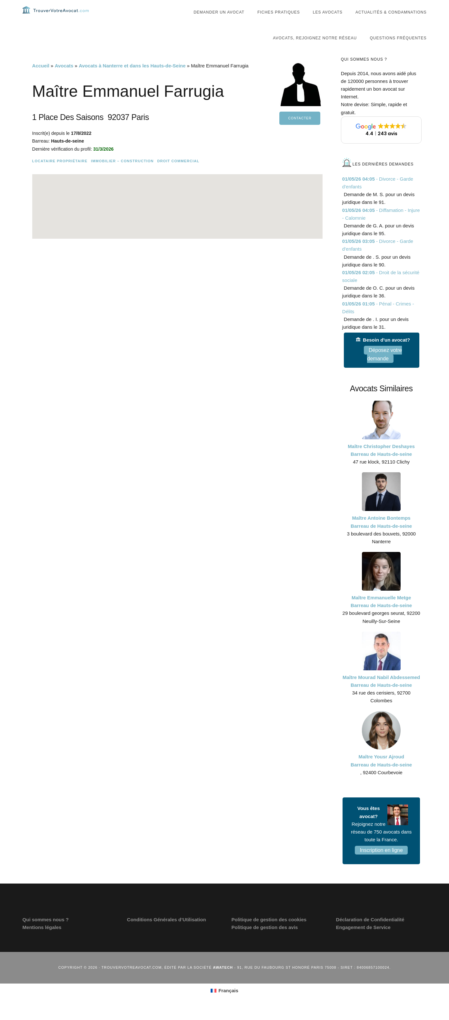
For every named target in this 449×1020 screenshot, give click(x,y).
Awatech (223, 980)
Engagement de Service (363, 940)
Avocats (64, 78)
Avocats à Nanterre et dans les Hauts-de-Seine (132, 78)
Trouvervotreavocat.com (61, 16)
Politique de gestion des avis (265, 940)
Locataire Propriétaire (59, 174)
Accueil (40, 78)
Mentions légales (42, 940)
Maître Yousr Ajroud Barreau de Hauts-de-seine (381, 773)
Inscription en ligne (381, 863)
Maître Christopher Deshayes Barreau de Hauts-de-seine (381, 463)
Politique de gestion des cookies (269, 932)
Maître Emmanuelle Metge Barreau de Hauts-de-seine (381, 614)
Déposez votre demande (384, 367)
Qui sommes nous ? (46, 932)
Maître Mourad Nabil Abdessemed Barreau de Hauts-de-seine (381, 694)
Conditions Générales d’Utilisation (166, 932)
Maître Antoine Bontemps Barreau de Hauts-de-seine (381, 534)
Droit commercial (178, 174)
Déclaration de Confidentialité (370, 932)
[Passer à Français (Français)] (224, 1003)
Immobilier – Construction (122, 174)
